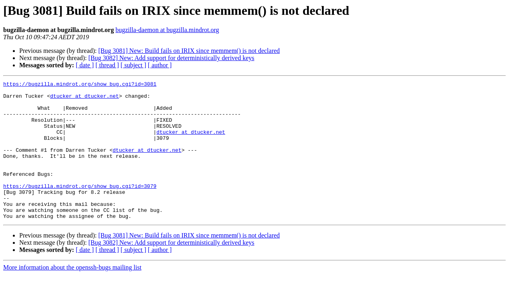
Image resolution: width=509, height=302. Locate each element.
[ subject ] (133, 65)
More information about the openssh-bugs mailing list (72, 295)
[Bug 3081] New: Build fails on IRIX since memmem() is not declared (189, 50)
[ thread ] (107, 65)
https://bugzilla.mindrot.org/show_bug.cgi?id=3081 (79, 85)
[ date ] (85, 65)
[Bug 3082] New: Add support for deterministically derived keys (171, 57)
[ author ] (160, 65)
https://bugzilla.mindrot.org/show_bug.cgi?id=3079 (79, 207)
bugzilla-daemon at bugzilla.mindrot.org (167, 29)
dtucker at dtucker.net (84, 99)
